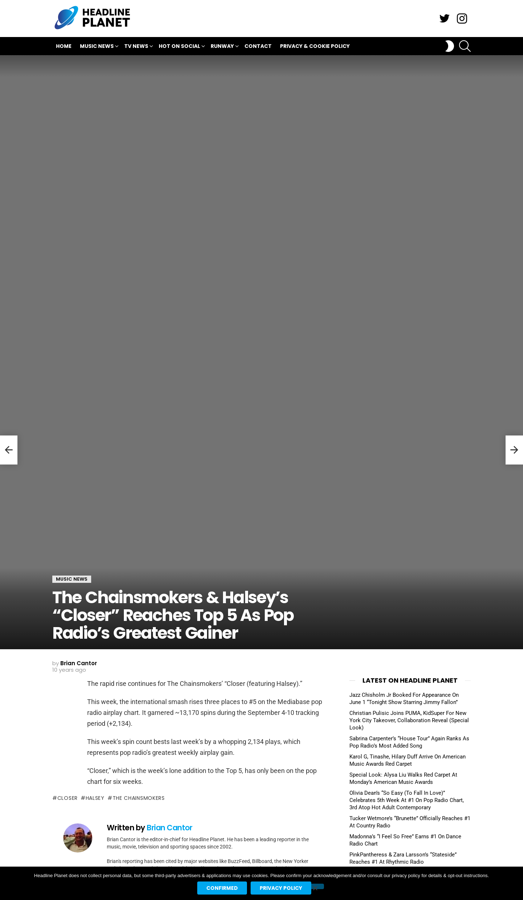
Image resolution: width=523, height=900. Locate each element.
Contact (258, 46)
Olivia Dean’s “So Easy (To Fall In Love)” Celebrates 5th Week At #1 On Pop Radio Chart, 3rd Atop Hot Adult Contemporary (406, 800)
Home (64, 46)
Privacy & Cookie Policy (315, 46)
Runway (222, 47)
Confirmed (222, 888)
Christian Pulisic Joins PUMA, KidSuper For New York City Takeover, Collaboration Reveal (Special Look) (409, 720)
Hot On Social (179, 47)
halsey (95, 798)
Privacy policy (281, 888)
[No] (315, 886)
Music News (97, 47)
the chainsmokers (139, 798)
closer (67, 798)
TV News (136, 47)
